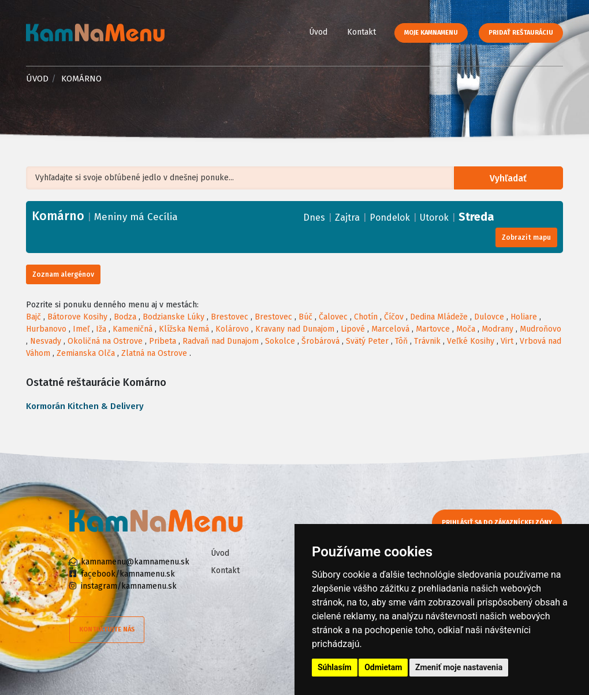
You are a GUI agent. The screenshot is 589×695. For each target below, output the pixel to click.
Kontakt (361, 32)
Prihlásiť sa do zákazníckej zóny (498, 522)
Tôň (401, 341)
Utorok (434, 217)
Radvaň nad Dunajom (220, 341)
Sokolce (280, 341)
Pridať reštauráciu (521, 32)
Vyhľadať (509, 178)
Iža (101, 329)
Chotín (366, 317)
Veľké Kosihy (470, 341)
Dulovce (489, 317)
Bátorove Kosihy (77, 317)
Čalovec (333, 317)
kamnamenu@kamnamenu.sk (135, 562)
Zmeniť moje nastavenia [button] (458, 667)
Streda (476, 217)
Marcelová (390, 329)
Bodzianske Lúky (173, 317)
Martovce (433, 329)
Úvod (318, 32)
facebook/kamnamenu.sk (128, 574)
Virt (507, 341)
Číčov (394, 317)
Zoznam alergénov (63, 274)
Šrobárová (320, 341)
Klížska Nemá (184, 329)
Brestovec (229, 317)
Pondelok (390, 217)
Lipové (353, 329)
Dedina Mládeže (439, 317)
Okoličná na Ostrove (105, 341)
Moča (465, 329)
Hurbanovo (46, 329)
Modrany (497, 329)
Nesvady (45, 341)
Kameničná (132, 329)
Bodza (125, 317)
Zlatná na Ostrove (154, 353)
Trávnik (427, 341)
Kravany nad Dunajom (294, 329)
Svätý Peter (367, 341)
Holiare (523, 317)
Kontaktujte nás (107, 629)
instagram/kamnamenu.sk (129, 586)
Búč (305, 317)
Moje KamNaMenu (431, 32)
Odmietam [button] (383, 667)
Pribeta (162, 341)
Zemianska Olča (86, 353)
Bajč (33, 317)
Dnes (314, 217)
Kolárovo (232, 329)
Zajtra (347, 217)
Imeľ (81, 329)
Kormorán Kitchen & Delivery (85, 406)
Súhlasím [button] (335, 667)
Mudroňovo (540, 329)
